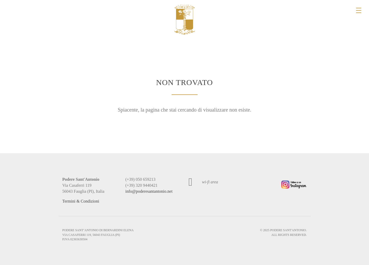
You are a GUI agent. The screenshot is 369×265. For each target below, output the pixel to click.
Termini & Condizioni (80, 201)
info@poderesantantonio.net (148, 191)
